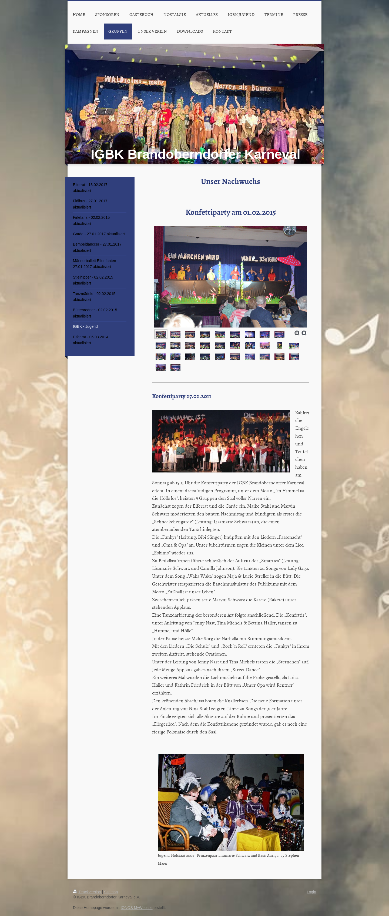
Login (311, 892)
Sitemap (111, 892)
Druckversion (87, 892)
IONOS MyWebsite (137, 907)
